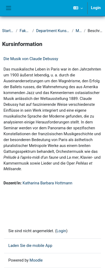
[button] (78, 8)
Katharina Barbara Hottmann (47, 183)
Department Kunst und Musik (53, 30)
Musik (79, 30)
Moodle (36, 260)
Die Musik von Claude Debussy (30, 58)
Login (96, 7)
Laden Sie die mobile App (30, 245)
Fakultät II (25, 30)
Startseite (8, 30)
